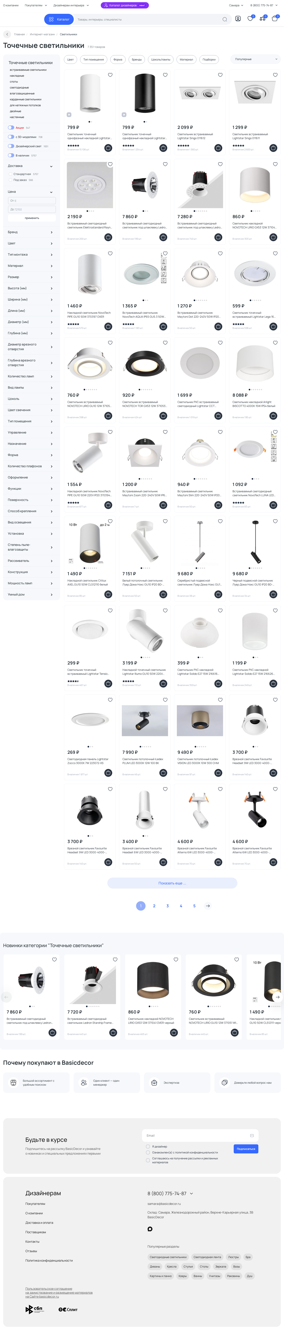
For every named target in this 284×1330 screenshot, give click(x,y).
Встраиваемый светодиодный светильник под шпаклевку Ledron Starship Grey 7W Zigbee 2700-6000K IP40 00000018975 (31, 1021)
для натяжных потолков (25, 105)
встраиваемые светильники (28, 70)
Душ (249, 1276)
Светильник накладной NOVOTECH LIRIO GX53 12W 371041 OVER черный (151, 1021)
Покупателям (35, 1204)
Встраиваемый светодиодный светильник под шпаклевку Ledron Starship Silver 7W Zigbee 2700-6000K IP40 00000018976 (144, 225)
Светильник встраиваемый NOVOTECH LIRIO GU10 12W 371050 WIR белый (89, 404)
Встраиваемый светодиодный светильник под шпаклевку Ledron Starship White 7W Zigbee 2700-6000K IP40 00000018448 (200, 225)
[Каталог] (59, 19)
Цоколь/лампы (160, 59)
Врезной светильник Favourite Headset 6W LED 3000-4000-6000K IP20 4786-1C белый (142, 850)
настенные (17, 117)
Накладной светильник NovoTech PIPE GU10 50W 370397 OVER (89, 314)
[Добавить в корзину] (108, 148)
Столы (204, 1266)
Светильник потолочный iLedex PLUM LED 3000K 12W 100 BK (142, 761)
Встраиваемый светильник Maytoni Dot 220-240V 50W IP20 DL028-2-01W (198, 315)
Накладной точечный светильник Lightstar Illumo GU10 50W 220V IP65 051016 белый (144, 672)
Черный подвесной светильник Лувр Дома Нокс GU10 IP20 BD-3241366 (253, 582)
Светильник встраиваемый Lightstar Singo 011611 (250, 136)
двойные (15, 111)
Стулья (188, 1266)
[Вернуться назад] (7, 34)
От (12, 200)
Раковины (233, 1276)
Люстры (233, 1257)
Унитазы (214, 1276)
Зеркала (220, 1266)
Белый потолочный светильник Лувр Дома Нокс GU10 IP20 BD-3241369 (142, 582)
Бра (248, 1257)
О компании (11, 5)
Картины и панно (161, 1276)
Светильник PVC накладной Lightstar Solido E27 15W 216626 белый (253, 672)
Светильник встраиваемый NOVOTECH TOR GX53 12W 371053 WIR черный (143, 404)
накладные (17, 75)
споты (14, 81)
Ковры (183, 1276)
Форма (118, 59)
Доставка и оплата (39, 1222)
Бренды (137, 59)
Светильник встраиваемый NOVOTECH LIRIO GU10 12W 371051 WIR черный (213, 1021)
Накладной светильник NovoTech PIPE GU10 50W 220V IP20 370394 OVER (89, 493)
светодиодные (19, 87)
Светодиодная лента (207, 1257)
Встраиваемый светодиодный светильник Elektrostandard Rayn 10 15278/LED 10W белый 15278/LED (89, 225)
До (12, 209)
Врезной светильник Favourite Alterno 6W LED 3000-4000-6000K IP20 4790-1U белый (197, 850)
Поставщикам (35, 1232)
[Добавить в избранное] (110, 74)
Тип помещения (93, 59)
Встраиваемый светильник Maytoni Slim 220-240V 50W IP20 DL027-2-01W (199, 493)
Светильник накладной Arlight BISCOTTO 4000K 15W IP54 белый (254, 404)
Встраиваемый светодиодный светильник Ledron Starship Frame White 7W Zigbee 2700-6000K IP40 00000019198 (89, 1021)
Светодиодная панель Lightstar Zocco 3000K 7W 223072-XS (87, 761)
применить (32, 218)
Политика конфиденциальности (49, 1260)
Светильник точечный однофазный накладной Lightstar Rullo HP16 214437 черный (143, 136)
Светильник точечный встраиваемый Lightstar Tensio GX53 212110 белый (87, 672)
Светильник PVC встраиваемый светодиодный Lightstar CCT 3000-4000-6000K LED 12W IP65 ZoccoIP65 (199, 404)
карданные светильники (25, 99)
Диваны (155, 1266)
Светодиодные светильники (168, 1257)
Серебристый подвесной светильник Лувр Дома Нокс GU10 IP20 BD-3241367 (200, 582)
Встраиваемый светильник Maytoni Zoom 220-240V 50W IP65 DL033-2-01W (144, 493)
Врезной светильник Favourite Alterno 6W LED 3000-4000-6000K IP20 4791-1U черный (252, 850)
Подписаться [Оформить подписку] (246, 1149)
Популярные (256, 59)
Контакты (32, 1241)
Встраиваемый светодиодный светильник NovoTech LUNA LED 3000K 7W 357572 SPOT (253, 493)
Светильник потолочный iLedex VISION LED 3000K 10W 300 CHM (198, 761)
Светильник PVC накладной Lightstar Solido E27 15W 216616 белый (198, 672)
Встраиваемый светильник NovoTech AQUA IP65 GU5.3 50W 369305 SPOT (143, 315)
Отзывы (31, 1251)
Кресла (172, 1266)
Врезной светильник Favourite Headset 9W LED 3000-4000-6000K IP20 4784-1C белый (252, 761)
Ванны (198, 1276)
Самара (236, 5)
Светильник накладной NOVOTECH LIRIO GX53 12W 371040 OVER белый (255, 225)
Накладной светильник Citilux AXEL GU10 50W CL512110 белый (87, 582)
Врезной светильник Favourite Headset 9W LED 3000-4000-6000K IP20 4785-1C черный (87, 850)
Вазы (236, 1266)
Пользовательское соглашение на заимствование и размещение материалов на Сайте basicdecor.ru (59, 1292)
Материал (186, 59)
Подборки (209, 59)
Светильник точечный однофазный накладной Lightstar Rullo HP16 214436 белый (88, 136)
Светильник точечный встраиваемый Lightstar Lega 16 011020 (253, 315)
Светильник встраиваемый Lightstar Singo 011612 (195, 136)
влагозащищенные (22, 93)
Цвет (70, 59)
